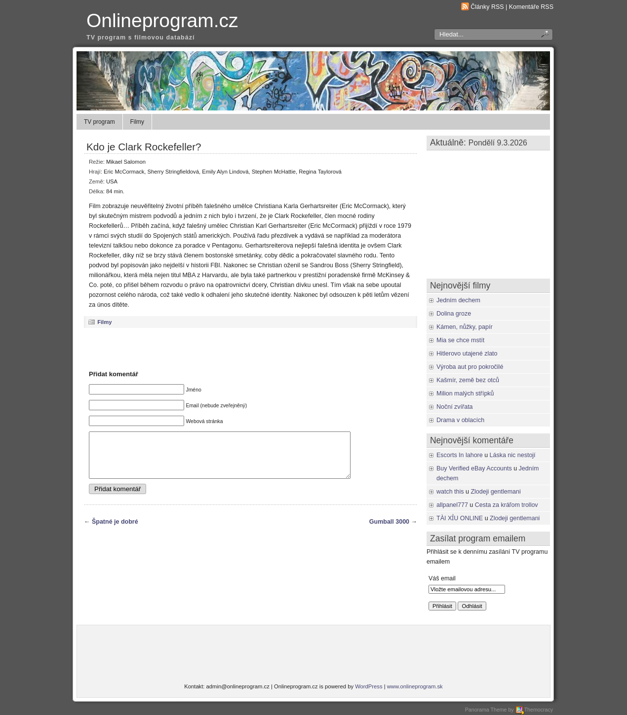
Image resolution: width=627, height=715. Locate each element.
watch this (450, 491)
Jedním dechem (458, 300)
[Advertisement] (250, 348)
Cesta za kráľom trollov (506, 504)
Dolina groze (453, 313)
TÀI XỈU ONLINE (459, 518)
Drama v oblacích (460, 420)
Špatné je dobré (115, 530)
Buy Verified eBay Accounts (474, 468)
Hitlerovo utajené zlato (467, 353)
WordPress (368, 686)
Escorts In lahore (459, 455)
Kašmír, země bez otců (467, 380)
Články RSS (487, 6)
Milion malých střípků (465, 393)
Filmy (137, 121)
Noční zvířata (454, 406)
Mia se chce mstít (460, 340)
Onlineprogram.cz (162, 20)
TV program (99, 121)
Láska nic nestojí (513, 455)
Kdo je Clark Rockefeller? (143, 146)
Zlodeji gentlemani (495, 491)
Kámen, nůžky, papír (464, 326)
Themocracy (534, 710)
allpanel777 (452, 504)
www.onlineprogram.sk (415, 686)
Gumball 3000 (389, 530)
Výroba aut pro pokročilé (469, 366)
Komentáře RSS (531, 6)
